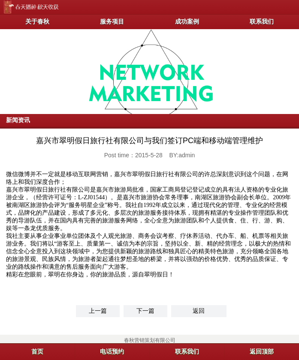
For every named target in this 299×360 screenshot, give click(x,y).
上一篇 (98, 310)
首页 (37, 351)
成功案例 (187, 21)
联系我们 (262, 21)
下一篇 (145, 310)
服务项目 (112, 21)
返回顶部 (262, 351)
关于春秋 (37, 21)
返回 (199, 310)
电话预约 (112, 351)
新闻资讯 (18, 120)
